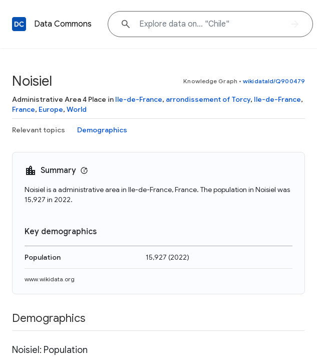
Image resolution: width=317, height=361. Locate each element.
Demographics (102, 129)
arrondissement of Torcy (208, 99)
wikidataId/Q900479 (274, 81)
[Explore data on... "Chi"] (210, 24)
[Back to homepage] (19, 24)
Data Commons (63, 24)
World (77, 109)
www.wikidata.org (50, 279)
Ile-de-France (138, 99)
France (23, 109)
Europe (51, 109)
